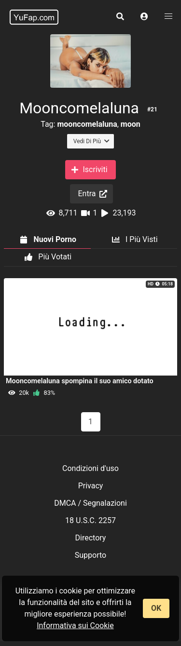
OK (156, 608)
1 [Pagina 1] (90, 421)
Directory (90, 537)
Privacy (90, 485)
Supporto (90, 555)
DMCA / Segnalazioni (90, 503)
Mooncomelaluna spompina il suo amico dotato (79, 381)
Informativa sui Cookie (75, 625)
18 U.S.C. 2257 (90, 520)
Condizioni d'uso (90, 468)
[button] (144, 17)
